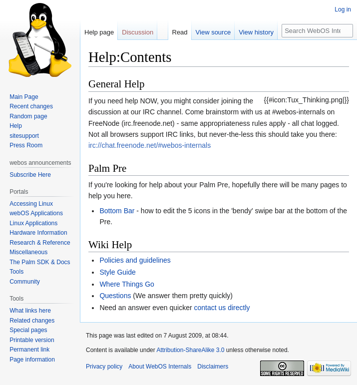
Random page (28, 116)
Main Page (23, 96)
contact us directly (222, 308)
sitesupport (24, 135)
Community (24, 281)
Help (15, 125)
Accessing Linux (31, 203)
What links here (30, 310)
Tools (16, 271)
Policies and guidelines (134, 260)
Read (180, 32)
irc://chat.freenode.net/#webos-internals (149, 145)
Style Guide (117, 272)
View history (256, 32)
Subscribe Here (30, 174)
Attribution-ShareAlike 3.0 (190, 350)
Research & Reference (39, 242)
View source (213, 32)
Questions (115, 296)
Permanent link (29, 349)
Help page (99, 32)
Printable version (31, 340)
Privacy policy (104, 366)
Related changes (31, 320)
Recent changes (31, 106)
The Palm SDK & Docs (39, 262)
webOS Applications (36, 213)
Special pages (28, 330)
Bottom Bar (116, 211)
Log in (343, 9)
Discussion (137, 32)
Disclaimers (212, 366)
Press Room (25, 145)
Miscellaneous (28, 252)
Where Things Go (126, 284)
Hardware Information (38, 232)
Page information (32, 359)
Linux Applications (33, 223)
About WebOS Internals (159, 366)
